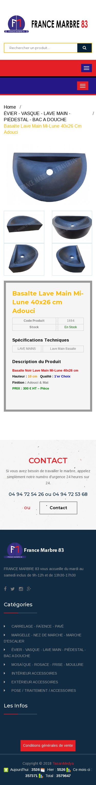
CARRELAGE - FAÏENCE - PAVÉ (38, 626)
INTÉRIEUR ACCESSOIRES (34, 673)
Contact (58, 507)
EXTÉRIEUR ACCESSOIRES (35, 682)
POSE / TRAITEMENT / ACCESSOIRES (44, 690)
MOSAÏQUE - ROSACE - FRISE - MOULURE (47, 665)
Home (10, 107)
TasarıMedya (63, 763)
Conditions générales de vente (48, 745)
